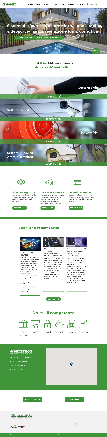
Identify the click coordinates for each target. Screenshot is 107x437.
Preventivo (70, 4)
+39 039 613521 (92, 4)
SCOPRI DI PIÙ (19, 208)
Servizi (55, 4)
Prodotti (46, 4)
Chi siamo (30, 4)
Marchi (38, 4)
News (62, 4)
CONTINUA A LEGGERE (25, 293)
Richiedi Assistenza (32, 400)
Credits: (57, 434)
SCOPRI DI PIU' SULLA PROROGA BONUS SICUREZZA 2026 (39, 38)
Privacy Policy (13, 434)
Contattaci (80, 4)
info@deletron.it (19, 365)
